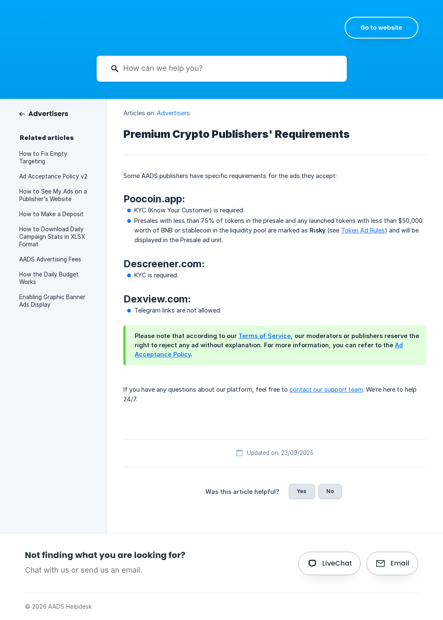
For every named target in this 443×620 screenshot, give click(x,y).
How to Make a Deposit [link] (51, 214)
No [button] (330, 491)
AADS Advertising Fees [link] (50, 259)
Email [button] (399, 563)
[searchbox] (222, 69)
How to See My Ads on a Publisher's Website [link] (53, 195)
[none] (381, 28)
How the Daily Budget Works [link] (49, 278)
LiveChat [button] (337, 563)
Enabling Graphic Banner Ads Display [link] (52, 301)
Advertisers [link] (173, 112)
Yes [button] (302, 491)
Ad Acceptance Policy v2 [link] (53, 176)
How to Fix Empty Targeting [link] (43, 157)
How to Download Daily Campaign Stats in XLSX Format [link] (52, 237)
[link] (43, 113)
